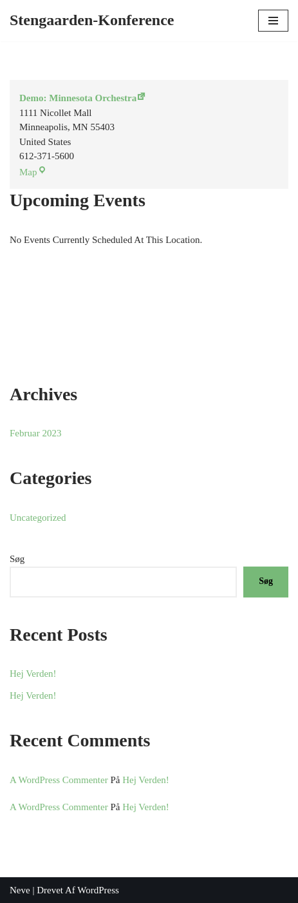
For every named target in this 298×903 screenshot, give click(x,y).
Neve (20, 890)
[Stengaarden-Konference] (92, 20)
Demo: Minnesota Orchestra (77, 98)
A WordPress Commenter (59, 780)
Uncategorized (38, 517)
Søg (17, 559)
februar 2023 (35, 433)
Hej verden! (33, 673)
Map (28, 172)
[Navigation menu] (273, 21)
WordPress (98, 890)
